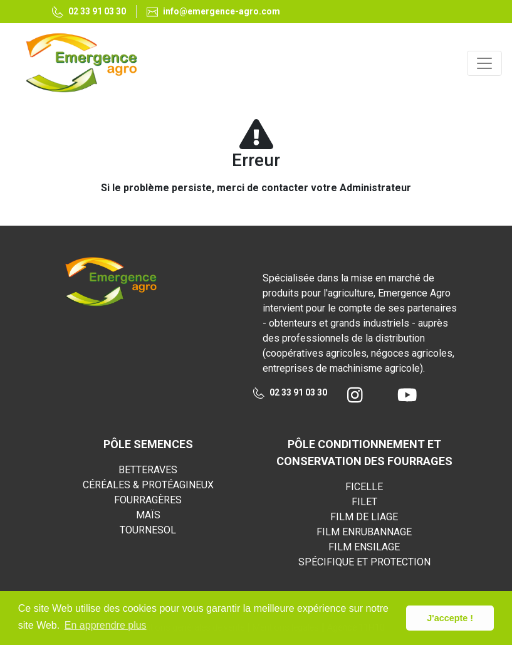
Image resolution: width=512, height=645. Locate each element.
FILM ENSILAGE (364, 547)
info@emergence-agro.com (213, 11)
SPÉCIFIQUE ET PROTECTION (364, 562)
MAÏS (148, 515)
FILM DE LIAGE (364, 517)
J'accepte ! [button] (450, 618)
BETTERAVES (147, 470)
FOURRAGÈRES (148, 500)
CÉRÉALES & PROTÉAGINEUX (148, 485)
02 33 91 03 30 (290, 393)
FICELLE (364, 487)
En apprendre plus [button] (106, 625)
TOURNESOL (148, 530)
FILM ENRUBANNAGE (364, 532)
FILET (364, 502)
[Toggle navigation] (484, 63)
